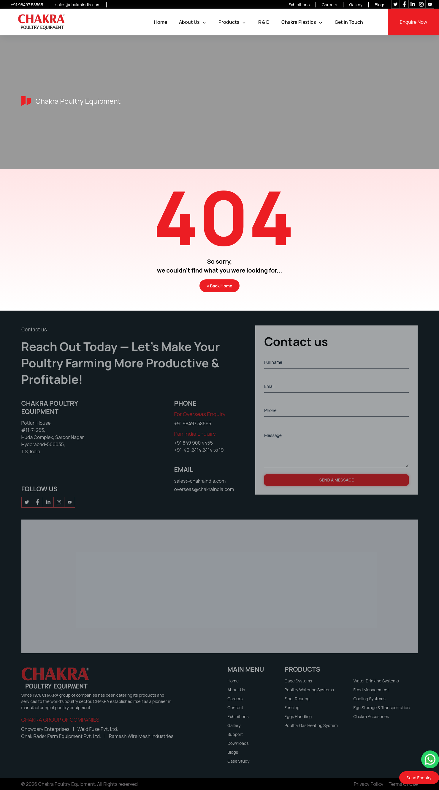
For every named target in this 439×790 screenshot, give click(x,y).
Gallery (356, 4)
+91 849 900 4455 (193, 443)
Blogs (380, 4)
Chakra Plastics (298, 22)
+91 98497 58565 (27, 4)
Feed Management (371, 690)
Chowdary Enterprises (46, 729)
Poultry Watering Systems (309, 690)
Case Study (238, 761)
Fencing (292, 707)
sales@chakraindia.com (77, 4)
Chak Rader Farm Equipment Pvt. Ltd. (61, 736)
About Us (189, 22)
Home (160, 22)
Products (228, 22)
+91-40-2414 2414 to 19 (199, 450)
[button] (204, 22)
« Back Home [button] (219, 286)
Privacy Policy (368, 784)
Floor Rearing (297, 698)
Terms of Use (403, 784)
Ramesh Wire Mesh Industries (141, 736)
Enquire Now (413, 22)
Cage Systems (298, 681)
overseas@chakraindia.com (204, 489)
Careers (329, 4)
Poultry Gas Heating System (311, 725)
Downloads (237, 743)
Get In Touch (349, 22)
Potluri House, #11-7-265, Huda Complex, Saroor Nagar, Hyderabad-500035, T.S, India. (53, 437)
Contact (235, 707)
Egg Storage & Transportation (382, 707)
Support (235, 734)
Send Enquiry (419, 777)
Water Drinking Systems (376, 681)
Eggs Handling (298, 716)
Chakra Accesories (371, 716)
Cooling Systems (370, 698)
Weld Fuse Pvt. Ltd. (97, 729)
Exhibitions (299, 4)
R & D (264, 22)
